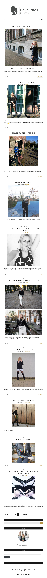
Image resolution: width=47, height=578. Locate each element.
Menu (6, 20)
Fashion (23, 80)
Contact (20, 569)
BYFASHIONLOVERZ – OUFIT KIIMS (23, 133)
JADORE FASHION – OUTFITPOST (23, 349)
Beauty (16, 569)
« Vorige (6, 514)
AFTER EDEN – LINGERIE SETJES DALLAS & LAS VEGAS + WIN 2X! (23, 472)
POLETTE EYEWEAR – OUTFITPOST (23, 400)
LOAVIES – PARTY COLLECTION (23, 82)
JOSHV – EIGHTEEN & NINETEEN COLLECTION (23, 280)
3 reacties (27, 184)
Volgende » (25, 514)
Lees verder (40, 76)
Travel (34, 569)
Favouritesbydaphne (23, 575)
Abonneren (7, 557)
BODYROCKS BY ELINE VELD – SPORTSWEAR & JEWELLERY (23, 229)
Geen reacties (27, 135)
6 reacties (26, 28)
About (12, 569)
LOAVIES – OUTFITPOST (23, 440)
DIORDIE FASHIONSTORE (23, 182)
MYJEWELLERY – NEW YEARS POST (23, 26)
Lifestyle (25, 226)
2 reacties (27, 84)
